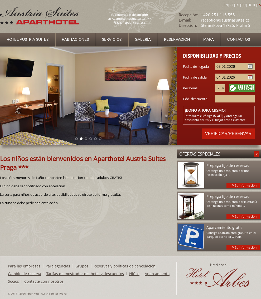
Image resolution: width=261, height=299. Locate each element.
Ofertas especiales (199, 154)
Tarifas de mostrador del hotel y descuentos (85, 273)
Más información (244, 185)
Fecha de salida (195, 77)
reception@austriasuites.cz (225, 20)
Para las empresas (24, 266)
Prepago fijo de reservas (227, 165)
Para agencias (58, 266)
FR (249, 5)
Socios (13, 281)
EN (226, 5)
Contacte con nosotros (44, 281)
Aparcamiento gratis (224, 227)
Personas (190, 88)
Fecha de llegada (196, 66)
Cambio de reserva (24, 273)
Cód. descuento (195, 98)
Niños (134, 273)
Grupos (81, 266)
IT (254, 5)
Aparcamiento (157, 273)
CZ (232, 5)
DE (237, 5)
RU (243, 5)
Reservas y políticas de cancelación (125, 266)
